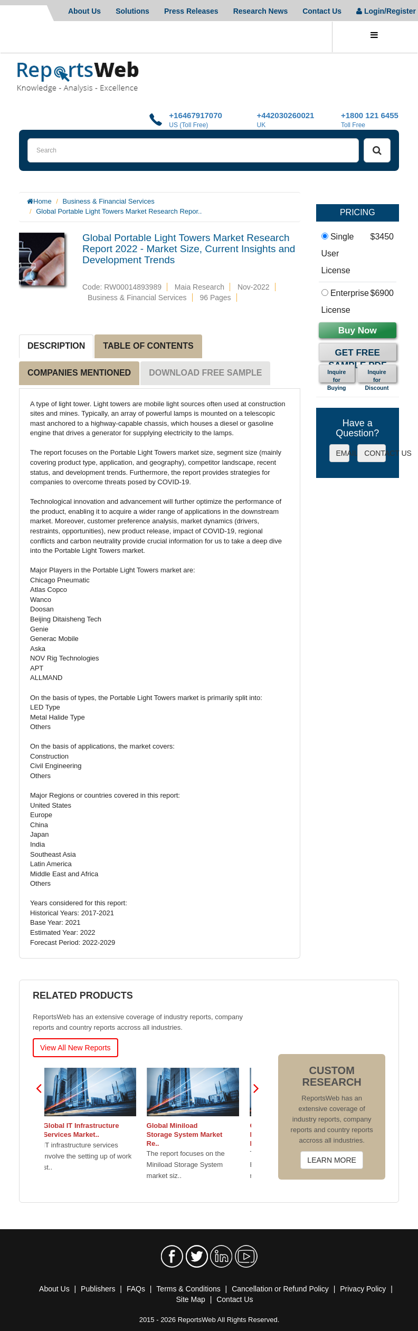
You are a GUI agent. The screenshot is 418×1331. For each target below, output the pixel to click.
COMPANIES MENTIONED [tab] (79, 372)
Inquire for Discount (377, 375)
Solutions (132, 11)
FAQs (136, 1289)
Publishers (98, 1289)
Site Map (190, 1299)
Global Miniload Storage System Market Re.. (191, 1134)
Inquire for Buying (336, 375)
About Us (84, 11)
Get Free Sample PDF (357, 354)
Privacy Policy (363, 1289)
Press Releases (191, 11)
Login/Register (386, 11)
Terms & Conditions (188, 1289)
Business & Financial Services (109, 201)
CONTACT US (375, 453)
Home (42, 201)
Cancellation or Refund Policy (280, 1289)
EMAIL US (343, 453)
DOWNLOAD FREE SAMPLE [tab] (205, 372)
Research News (260, 11)
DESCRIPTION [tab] (56, 345)
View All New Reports (75, 1047)
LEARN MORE (331, 1160)
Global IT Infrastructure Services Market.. (88, 1130)
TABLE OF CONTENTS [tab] (148, 345)
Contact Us (321, 11)
